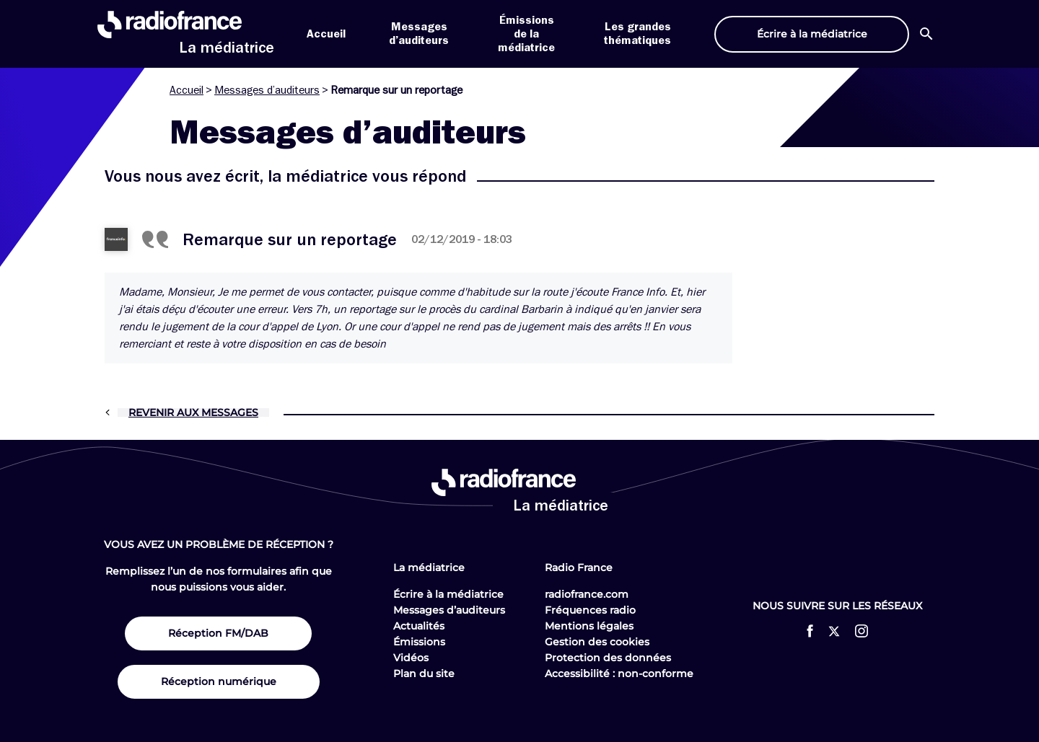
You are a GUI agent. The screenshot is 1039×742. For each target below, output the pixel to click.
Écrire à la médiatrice (448, 594)
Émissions (419, 641)
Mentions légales (589, 625)
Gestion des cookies (597, 641)
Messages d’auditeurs (267, 90)
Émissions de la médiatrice (526, 33)
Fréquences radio (590, 610)
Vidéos (411, 657)
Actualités (418, 625)
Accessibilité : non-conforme (619, 673)
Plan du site (424, 673)
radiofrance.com (586, 594)
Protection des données (608, 657)
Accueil (326, 34)
